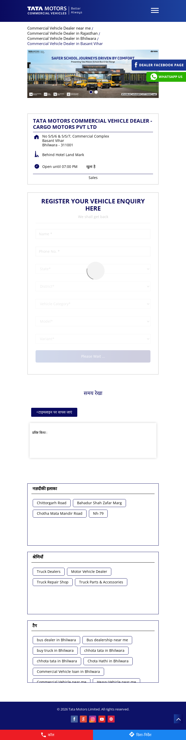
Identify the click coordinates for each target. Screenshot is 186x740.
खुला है (90, 166)
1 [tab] (90, 91)
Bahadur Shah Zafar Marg (99, 503)
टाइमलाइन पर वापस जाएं (54, 412)
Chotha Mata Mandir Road (59, 513)
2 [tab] (95, 91)
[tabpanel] (93, 74)
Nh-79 (98, 513)
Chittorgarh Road (51, 503)
